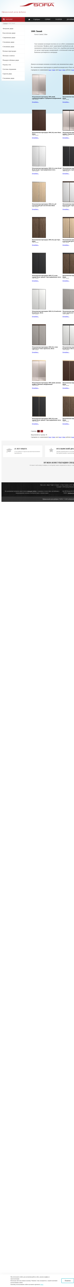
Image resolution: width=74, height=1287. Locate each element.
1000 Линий (12, 23)
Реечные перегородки (9, 51)
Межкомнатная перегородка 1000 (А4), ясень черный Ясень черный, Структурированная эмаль (46, 419)
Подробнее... (35, 102)
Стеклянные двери (8, 42)
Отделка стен (7, 65)
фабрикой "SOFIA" (32, 491)
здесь (41, 1284)
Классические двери (9, 33)
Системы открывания (9, 69)
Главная (5, 23)
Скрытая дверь (7, 74)
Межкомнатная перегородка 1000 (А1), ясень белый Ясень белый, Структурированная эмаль (46, 169)
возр (50, 70)
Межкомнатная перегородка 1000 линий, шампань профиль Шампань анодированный (46, 383)
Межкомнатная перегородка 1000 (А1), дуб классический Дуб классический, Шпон (44, 204)
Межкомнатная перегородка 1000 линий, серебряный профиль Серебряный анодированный (46, 97)
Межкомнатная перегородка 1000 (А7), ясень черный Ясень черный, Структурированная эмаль (46, 276)
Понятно (68, 1281)
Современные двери (9, 37)
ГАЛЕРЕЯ (58, 19)
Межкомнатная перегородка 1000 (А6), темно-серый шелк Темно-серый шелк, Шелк (45, 347)
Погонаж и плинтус (9, 55)
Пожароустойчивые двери (11, 60)
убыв (53, 70)
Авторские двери (8, 28)
